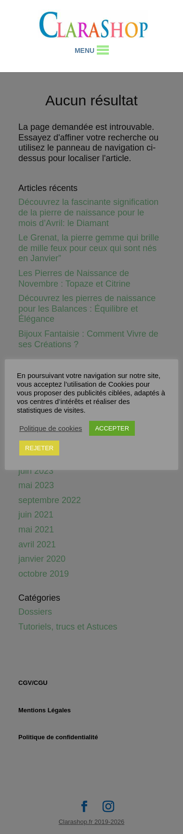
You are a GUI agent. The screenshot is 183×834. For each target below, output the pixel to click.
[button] (84, 50)
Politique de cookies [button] (50, 428)
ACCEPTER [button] (112, 428)
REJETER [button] (39, 448)
